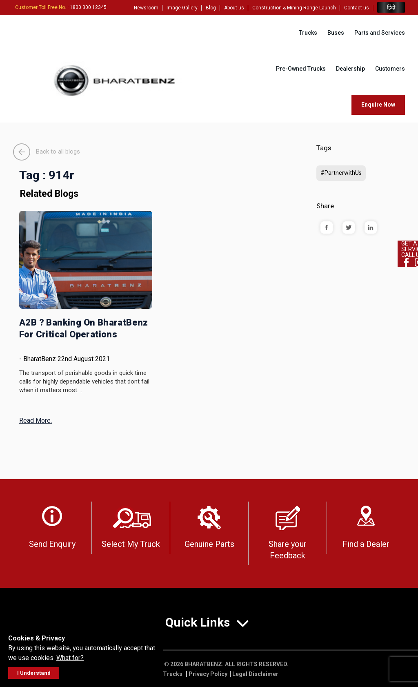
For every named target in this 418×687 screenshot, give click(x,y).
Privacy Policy (208, 674)
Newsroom (146, 8)
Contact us (356, 8)
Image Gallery (182, 8)
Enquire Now (378, 104)
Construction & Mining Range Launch (294, 8)
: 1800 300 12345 (61, 7)
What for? (70, 658)
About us (234, 8)
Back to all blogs (46, 151)
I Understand (34, 673)
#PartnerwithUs (341, 173)
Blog (211, 8)
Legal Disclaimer (255, 674)
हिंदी (391, 7)
